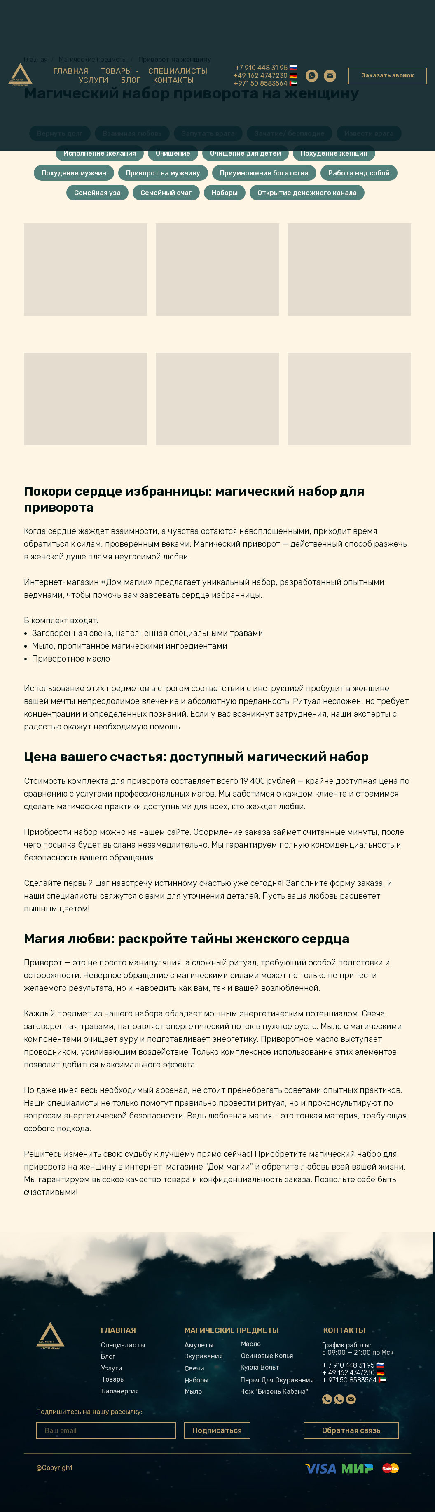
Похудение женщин (334, 153)
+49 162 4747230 (260, 75)
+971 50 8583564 (261, 83)
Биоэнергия (120, 1391)
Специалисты (177, 71)
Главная (70, 71)
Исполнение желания (99, 153)
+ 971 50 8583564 (349, 1380)
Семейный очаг (166, 193)
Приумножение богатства (264, 173)
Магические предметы (232, 1330)
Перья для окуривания (277, 1380)
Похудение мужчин (74, 173)
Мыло (193, 1392)
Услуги (93, 80)
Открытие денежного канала (307, 193)
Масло (251, 1344)
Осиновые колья (267, 1356)
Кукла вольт (260, 1367)
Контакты (173, 80)
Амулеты (199, 1345)
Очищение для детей (245, 153)
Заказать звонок (387, 75)
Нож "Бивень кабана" (274, 1392)
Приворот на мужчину (163, 173)
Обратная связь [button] (351, 1430)
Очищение (173, 153)
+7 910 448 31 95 (261, 68)
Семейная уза (97, 193)
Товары (117, 71)
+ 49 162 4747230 (348, 1373)
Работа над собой (359, 173)
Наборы (225, 193)
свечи (194, 1368)
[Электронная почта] (330, 76)
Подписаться (217, 1430)
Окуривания (203, 1356)
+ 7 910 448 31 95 (348, 1365)
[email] (106, 1430)
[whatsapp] (312, 76)
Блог (130, 80)
